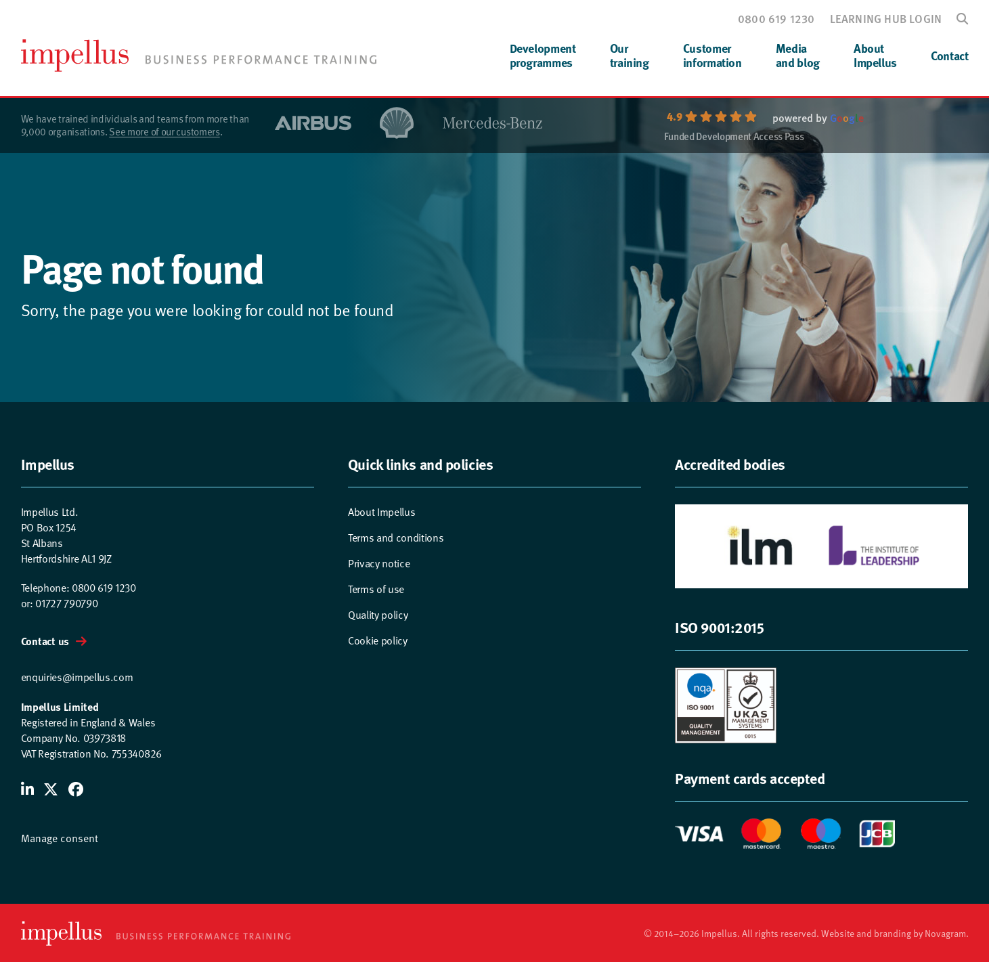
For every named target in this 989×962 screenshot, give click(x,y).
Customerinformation (712, 55)
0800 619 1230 (776, 18)
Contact (949, 55)
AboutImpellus (875, 55)
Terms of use (376, 589)
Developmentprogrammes (543, 55)
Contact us (45, 641)
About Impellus (382, 512)
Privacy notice (379, 563)
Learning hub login (886, 18)
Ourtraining (629, 55)
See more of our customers (164, 131)
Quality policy (378, 615)
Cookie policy (378, 641)
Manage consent (59, 838)
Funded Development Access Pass (734, 137)
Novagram (945, 933)
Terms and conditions (396, 538)
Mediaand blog (798, 55)
